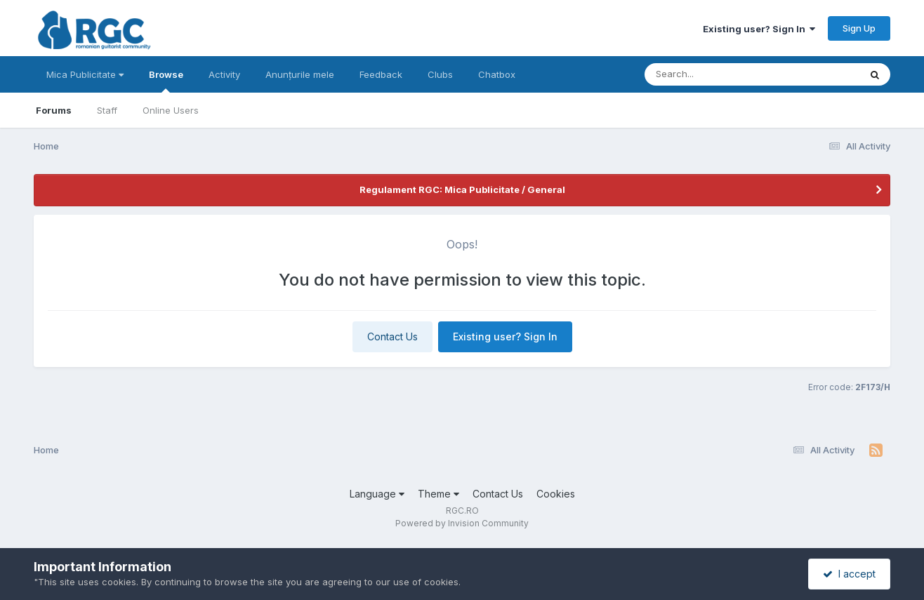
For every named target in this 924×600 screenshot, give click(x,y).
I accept (849, 574)
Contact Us (392, 336)
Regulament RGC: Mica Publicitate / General (462, 189)
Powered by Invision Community (462, 523)
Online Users (171, 110)
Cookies (555, 494)
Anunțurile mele (299, 74)
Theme (438, 494)
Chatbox (496, 74)
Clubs (440, 74)
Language (377, 494)
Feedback (380, 74)
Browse (166, 81)
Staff (107, 110)
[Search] (714, 74)
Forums (54, 110)
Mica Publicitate (85, 74)
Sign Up (859, 28)
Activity (224, 74)
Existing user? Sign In (759, 28)
